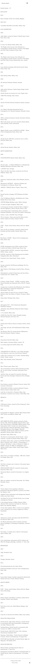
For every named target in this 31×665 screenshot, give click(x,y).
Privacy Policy (15, 662)
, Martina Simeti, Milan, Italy (11, 44)
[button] (27, 3)
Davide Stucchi (4, 8)
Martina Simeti (5, 3)
